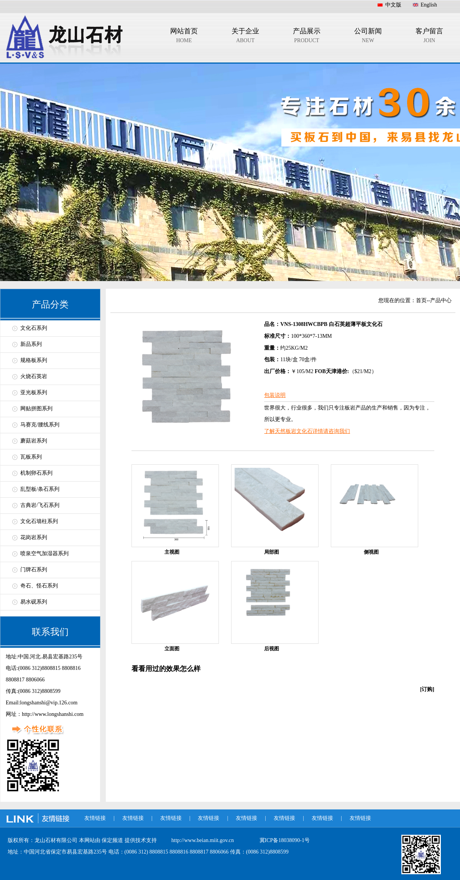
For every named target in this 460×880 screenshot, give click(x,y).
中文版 (393, 5)
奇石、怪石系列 (39, 586)
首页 (421, 300)
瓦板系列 (31, 457)
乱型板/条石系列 (39, 489)
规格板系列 (33, 360)
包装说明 (275, 395)
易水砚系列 (33, 602)
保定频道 (113, 840)
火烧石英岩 (33, 376)
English (429, 5)
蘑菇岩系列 (33, 441)
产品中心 (441, 300)
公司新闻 (368, 36)
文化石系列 (33, 328)
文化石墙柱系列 (39, 521)
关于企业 (245, 36)
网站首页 (184, 36)
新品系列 (31, 344)
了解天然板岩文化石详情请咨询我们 (307, 431)
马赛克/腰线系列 (39, 425)
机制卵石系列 (36, 473)
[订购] (427, 689)
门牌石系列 (33, 569)
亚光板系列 (33, 392)
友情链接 (95, 818)
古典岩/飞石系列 (39, 505)
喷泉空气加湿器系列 (44, 553)
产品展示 (306, 36)
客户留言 (429, 36)
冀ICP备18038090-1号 (285, 840)
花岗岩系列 (33, 537)
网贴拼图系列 (36, 408)
